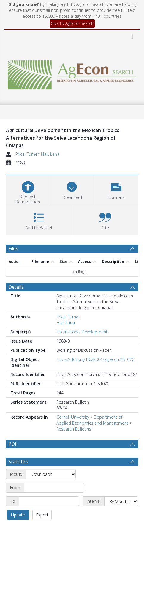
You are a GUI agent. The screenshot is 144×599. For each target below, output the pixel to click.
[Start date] (54, 488)
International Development (81, 332)
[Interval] (121, 501)
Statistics (18, 461)
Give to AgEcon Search (72, 23)
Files (13, 248)
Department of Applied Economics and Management (92, 420)
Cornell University (72, 417)
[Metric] (51, 474)
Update (18, 515)
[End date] (49, 501)
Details (16, 287)
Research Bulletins (73, 429)
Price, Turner (27, 154)
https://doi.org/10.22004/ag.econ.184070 (95, 359)
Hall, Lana (50, 154)
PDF (12, 444)
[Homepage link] (72, 73)
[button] (116, 189)
